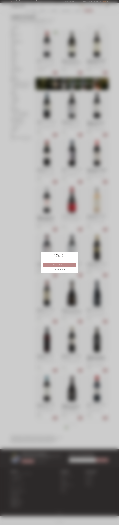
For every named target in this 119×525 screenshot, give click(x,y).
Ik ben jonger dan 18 (59, 269)
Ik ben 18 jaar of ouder (59, 264)
